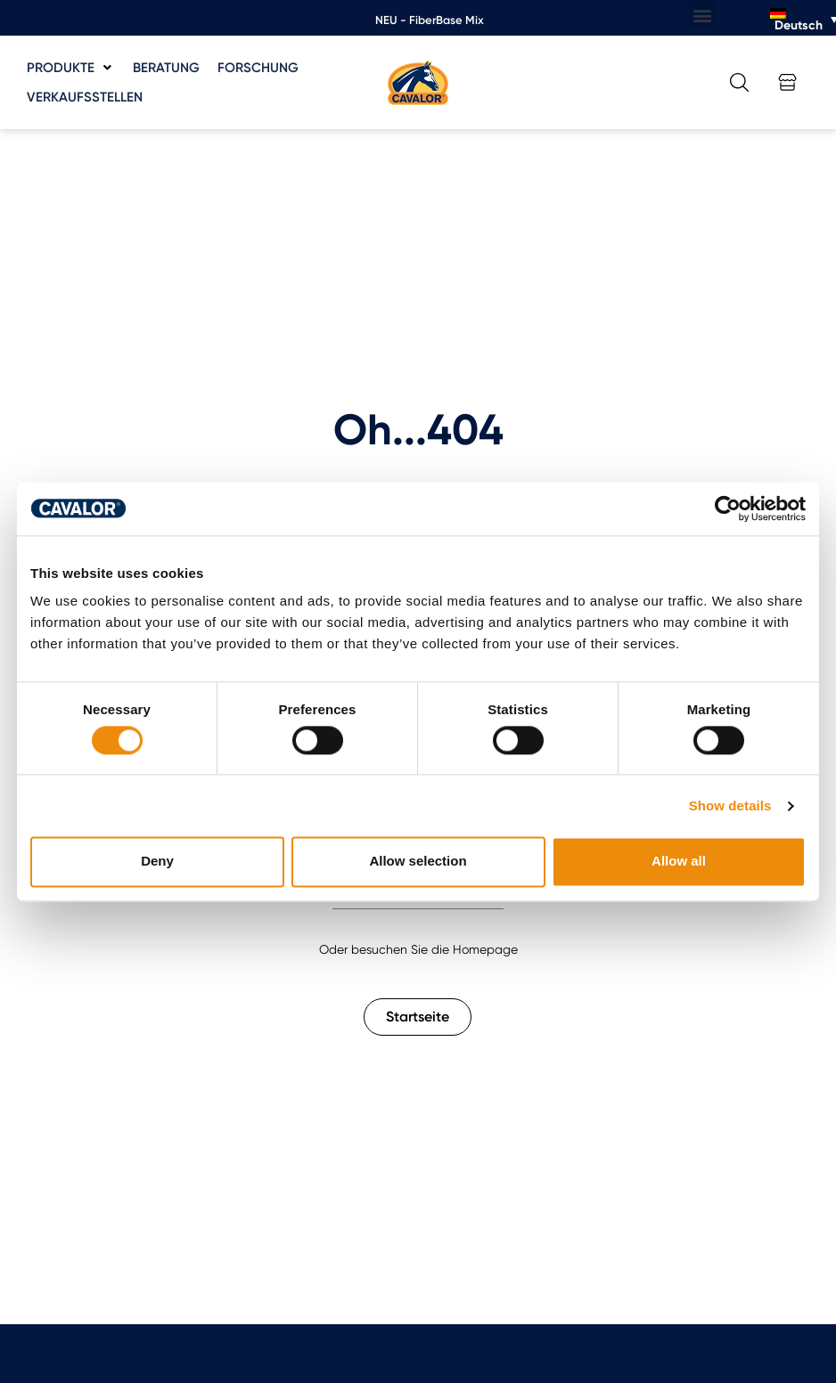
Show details (730, 805)
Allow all (679, 861)
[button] (702, 14)
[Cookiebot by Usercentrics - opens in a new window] (728, 508)
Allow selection (417, 861)
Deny (157, 861)
